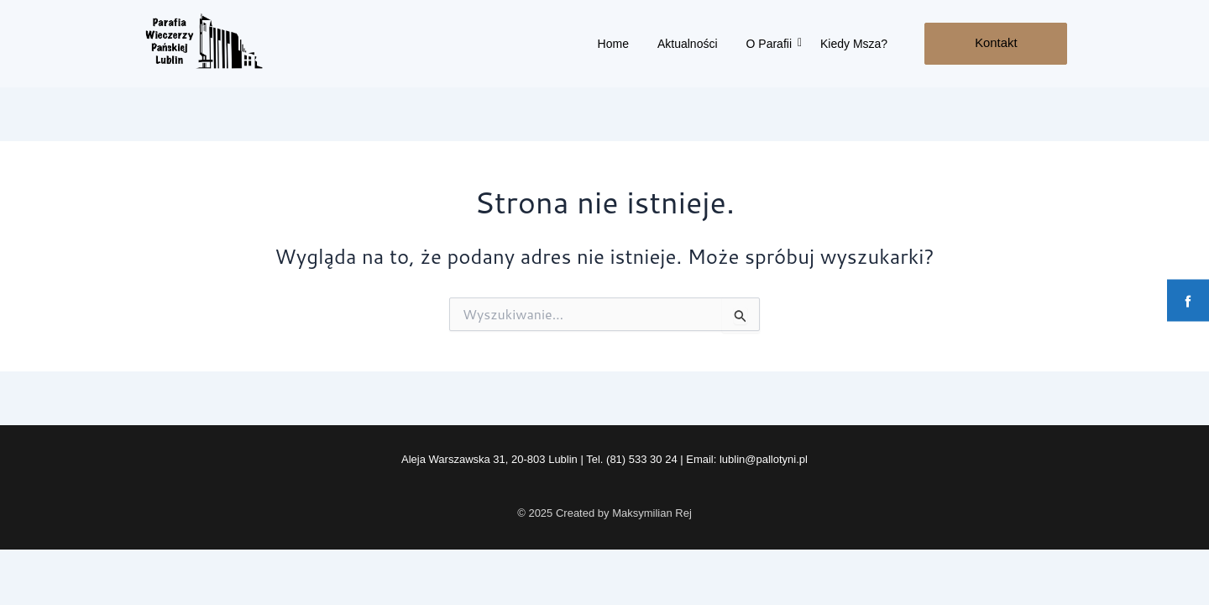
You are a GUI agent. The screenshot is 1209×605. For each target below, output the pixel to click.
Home (613, 43)
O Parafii (772, 43)
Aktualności (687, 43)
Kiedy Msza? (853, 43)
